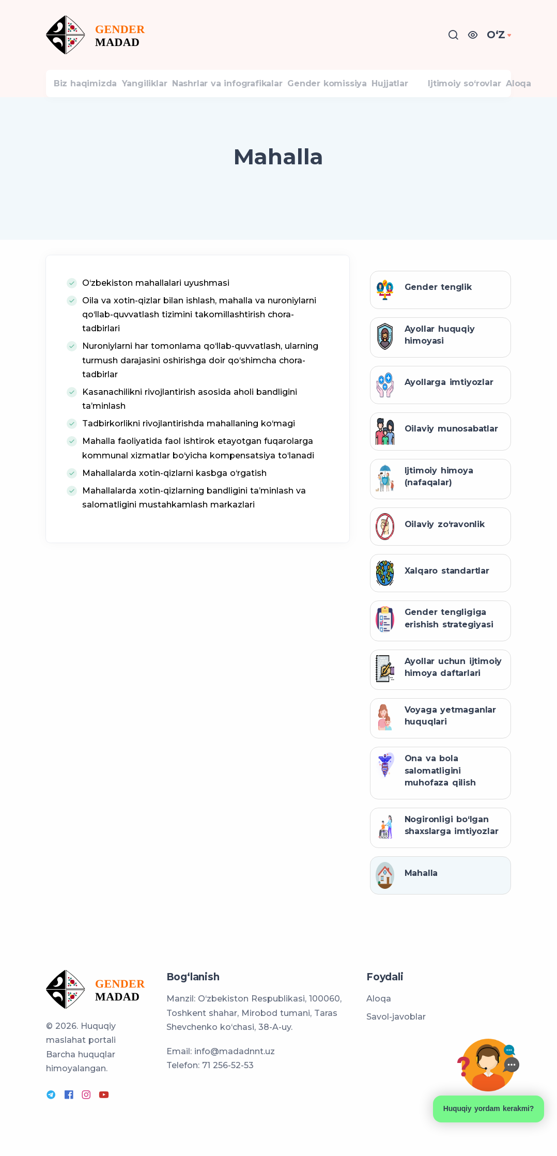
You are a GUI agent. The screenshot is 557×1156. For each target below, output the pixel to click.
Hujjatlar (424, 89)
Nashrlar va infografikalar (246, 89)
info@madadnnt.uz (234, 1052)
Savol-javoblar (396, 1017)
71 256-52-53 (228, 1066)
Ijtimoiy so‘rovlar (490, 89)
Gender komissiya (353, 89)
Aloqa (378, 1000)
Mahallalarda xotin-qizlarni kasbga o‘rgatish (174, 483)
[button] (476, 34)
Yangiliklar (155, 89)
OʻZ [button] (497, 35)
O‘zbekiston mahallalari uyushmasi (155, 293)
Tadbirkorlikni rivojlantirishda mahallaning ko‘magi (188, 434)
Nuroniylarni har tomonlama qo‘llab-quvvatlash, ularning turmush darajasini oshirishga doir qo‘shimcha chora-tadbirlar (200, 371)
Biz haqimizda (88, 89)
